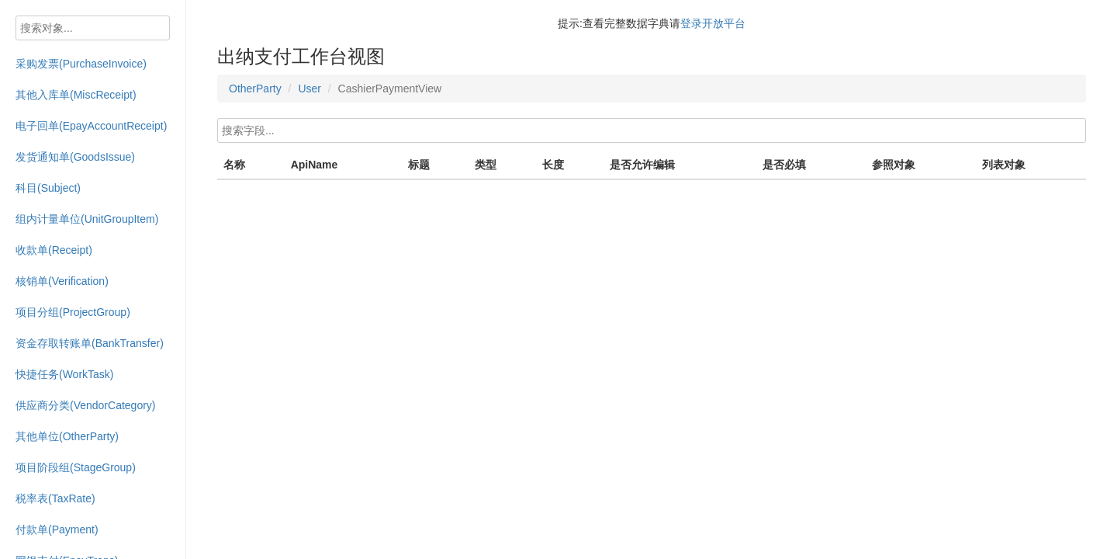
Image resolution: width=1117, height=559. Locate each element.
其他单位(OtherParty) (67, 436)
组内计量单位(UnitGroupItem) (87, 219)
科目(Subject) (48, 188)
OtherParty (255, 88)
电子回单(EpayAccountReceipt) (91, 126)
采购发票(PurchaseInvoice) (81, 63)
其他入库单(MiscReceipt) (76, 95)
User (309, 88)
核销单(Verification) (62, 281)
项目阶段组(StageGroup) (76, 467)
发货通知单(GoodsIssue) (75, 157)
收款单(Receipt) (54, 250)
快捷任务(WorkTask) (65, 374)
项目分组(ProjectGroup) (73, 312)
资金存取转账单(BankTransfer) (90, 343)
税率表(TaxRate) (55, 498)
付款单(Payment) (57, 529)
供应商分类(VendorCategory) (86, 405)
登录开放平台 (712, 23)
